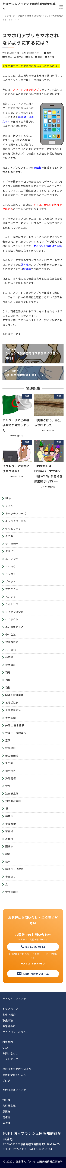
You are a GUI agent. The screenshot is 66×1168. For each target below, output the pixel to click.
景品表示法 (11, 755)
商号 (8, 672)
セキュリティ (13, 528)
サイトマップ (10, 1059)
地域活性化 (11, 702)
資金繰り (10, 876)
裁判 (8, 861)
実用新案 (10, 718)
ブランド (10, 581)
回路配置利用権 (14, 695)
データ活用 (11, 543)
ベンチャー (11, 596)
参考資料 (10, 665)
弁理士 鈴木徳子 (14, 725)
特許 (40, 56)
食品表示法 (11, 891)
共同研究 (10, 649)
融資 (8, 854)
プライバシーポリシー (15, 1032)
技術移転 (10, 748)
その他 (9, 536)
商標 (49, 52)
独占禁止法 (11, 793)
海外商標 (10, 778)
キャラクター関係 (15, 521)
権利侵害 (10, 770)
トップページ (10, 1008)
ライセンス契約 (14, 612)
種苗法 (9, 816)
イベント (10, 506)
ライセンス (11, 604)
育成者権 (10, 824)
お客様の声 (8, 1026)
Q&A (5, 1047)
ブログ (6, 1080)
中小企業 (10, 634)
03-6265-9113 (35, 947)
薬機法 (9, 846)
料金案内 (7, 1041)
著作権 (51, 56)
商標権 (6, 1117)
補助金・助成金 (14, 869)
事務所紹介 (8, 1014)
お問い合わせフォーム (36, 973)
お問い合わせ (10, 1053)
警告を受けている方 (14, 1074)
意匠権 (6, 1111)
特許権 (6, 1099)
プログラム (11, 589)
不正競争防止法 (14, 627)
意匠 (30, 56)
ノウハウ (10, 566)
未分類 (9, 763)
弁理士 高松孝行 (14, 56)
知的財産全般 (13, 801)
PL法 (8, 498)
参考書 (9, 657)
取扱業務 (7, 1020)
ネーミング (11, 559)
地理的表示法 (13, 710)
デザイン (10, 551)
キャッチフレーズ (15, 513)
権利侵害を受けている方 (16, 1069)
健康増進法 (11, 642)
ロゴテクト (11, 619)
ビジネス (10, 574)
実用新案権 (8, 1105)
